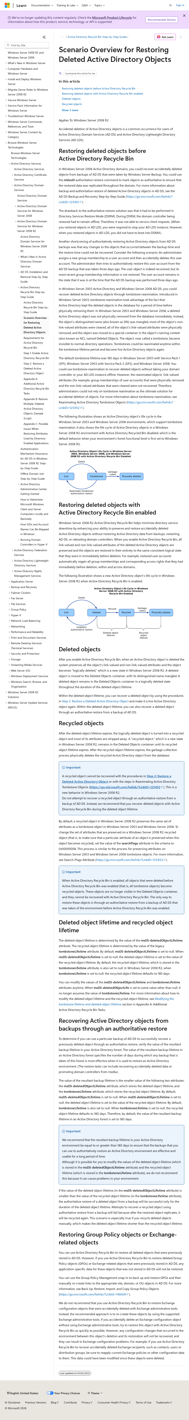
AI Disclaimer (12, 1402)
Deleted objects (71, 98)
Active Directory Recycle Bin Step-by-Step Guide (97, 37)
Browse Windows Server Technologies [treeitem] (25, 155)
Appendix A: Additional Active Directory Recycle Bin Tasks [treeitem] (36, 386)
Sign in (180, 5)
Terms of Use (143, 1402)
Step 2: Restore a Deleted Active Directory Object (95, 701)
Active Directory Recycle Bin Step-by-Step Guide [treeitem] (36, 307)
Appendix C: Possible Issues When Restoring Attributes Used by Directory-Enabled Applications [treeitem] (36, 433)
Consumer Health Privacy (113, 1402)
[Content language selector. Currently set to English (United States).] (23, 1393)
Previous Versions (35, 1402)
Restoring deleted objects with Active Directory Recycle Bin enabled (102, 93)
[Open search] (170, 5)
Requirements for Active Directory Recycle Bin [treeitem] (34, 342)
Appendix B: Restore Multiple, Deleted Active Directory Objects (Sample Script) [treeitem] (36, 408)
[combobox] (27, 45)
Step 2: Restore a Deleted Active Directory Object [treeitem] (34, 368)
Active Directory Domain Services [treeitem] (32, 198)
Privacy (86, 1402)
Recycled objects (72, 104)
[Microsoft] (7, 5)
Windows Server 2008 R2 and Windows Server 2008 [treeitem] (26, 55)
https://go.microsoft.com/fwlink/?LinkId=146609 (93, 1294)
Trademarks (163, 1402)
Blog (53, 1402)
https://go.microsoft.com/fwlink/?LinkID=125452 (125, 787)
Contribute (70, 1402)
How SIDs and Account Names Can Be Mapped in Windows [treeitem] (34, 529)
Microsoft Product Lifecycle (112, 17)
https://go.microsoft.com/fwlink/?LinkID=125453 (129, 860)
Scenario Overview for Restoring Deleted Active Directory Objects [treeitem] (35, 325)
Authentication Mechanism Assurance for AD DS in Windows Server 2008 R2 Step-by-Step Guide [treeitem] (34, 458)
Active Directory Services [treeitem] (29, 169)
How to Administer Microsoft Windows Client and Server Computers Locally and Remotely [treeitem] (34, 509)
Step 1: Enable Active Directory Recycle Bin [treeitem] (36, 355)
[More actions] (180, 37)
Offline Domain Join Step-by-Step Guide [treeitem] (32, 476)
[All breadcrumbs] (62, 37)
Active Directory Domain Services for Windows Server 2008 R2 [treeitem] (33, 244)
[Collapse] (44, 37)
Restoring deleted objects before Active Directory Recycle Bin (98, 88)
